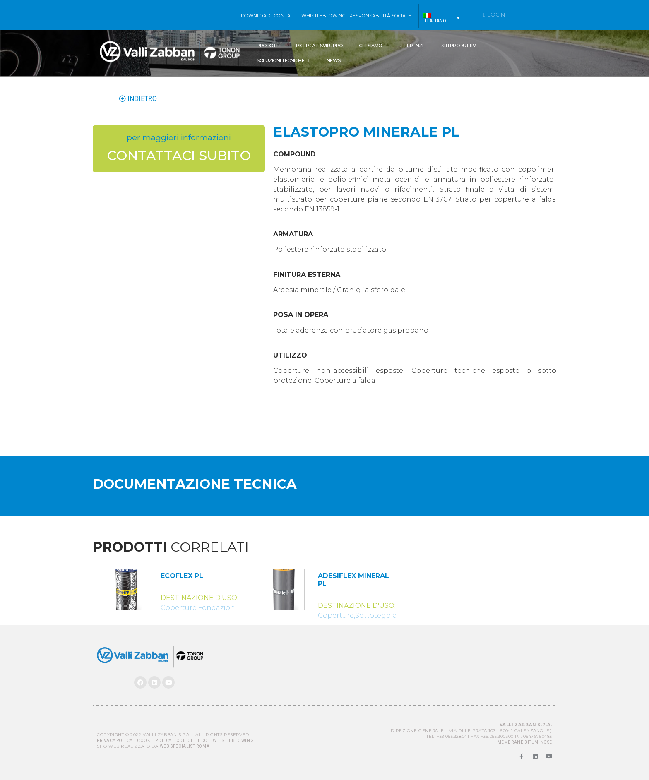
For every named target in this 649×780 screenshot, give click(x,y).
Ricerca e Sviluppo (319, 45)
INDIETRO (138, 99)
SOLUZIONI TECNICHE (283, 60)
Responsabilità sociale (380, 16)
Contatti (286, 16)
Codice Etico (192, 740)
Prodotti (268, 45)
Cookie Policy (154, 740)
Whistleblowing (233, 740)
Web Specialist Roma (184, 746)
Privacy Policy (114, 740)
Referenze (412, 45)
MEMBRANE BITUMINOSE (525, 742)
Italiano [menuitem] (435, 21)
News (334, 60)
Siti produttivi (459, 45)
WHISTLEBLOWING (323, 16)
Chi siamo (370, 45)
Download (255, 16)
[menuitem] (441, 18)
